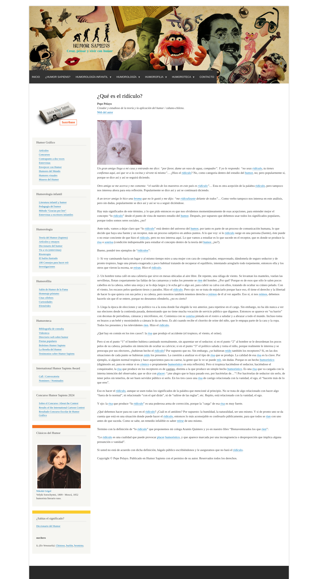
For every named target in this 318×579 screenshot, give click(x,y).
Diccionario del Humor (48, 526)
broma (138, 198)
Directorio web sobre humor (53, 337)
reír (219, 359)
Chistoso (60, 545)
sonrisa (109, 242)
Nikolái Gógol (43, 491)
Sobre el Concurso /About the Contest (58, 403)
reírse (180, 420)
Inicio (36, 76)
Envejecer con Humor (50, 167)
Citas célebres (46, 297)
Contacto (207, 76)
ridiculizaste (188, 198)
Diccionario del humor (50, 246)
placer (161, 373)
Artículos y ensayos (49, 241)
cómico (144, 364)
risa (99, 242)
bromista (78, 545)
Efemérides (45, 305)
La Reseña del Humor (50, 349)
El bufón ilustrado (48, 258)
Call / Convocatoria (49, 376)
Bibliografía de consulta (51, 328)
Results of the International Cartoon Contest (62, 407)
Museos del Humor (49, 179)
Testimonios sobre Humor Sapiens (57, 353)
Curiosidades (46, 301)
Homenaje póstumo (49, 293)
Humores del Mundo (49, 171)
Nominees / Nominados (51, 380)
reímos (263, 294)
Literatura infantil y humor (53, 202)
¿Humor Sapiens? (57, 76)
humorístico (267, 359)
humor (249, 172)
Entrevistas (44, 162)
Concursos (44, 154)
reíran (137, 267)
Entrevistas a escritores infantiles (56, 214)
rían (268, 416)
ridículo (257, 168)
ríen (200, 280)
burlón (69, 545)
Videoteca (44, 333)
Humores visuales (48, 175)
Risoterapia (45, 254)
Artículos (44, 150)
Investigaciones (47, 266)
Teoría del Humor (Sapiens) (53, 237)
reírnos (212, 294)
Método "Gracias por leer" (52, 210)
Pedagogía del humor (50, 206)
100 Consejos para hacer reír (54, 262)
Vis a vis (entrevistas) (50, 250)
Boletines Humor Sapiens (52, 345)
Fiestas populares (48, 341)
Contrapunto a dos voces (51, 158)
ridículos (143, 250)
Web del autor (105, 112)
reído (228, 350)
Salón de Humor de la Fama (53, 289)
